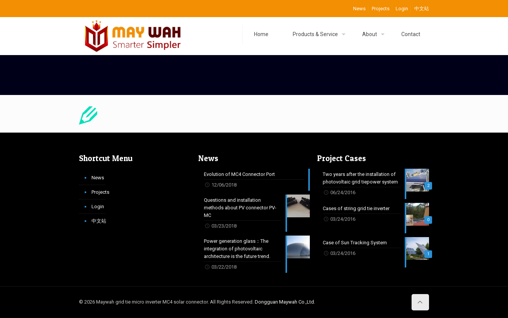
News (359, 8)
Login (402, 8)
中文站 (421, 8)
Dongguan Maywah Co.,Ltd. (285, 302)
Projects (381, 8)
